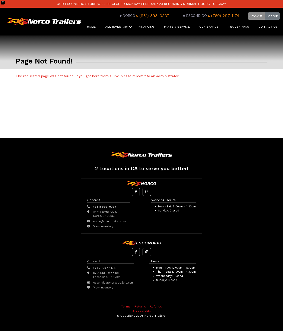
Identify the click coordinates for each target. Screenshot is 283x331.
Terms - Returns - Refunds (141, 306)
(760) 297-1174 (223, 15)
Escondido (194, 16)
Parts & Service (177, 26)
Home (91, 26)
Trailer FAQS (238, 26)
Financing (146, 26)
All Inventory (117, 26)
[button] (136, 192)
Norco (126, 16)
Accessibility (141, 311)
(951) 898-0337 (152, 15)
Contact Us (268, 26)
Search (272, 16)
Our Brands (208, 26)
